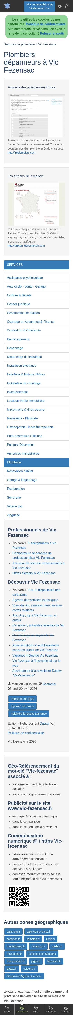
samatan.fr (32, 939)
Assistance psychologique (25, 277)
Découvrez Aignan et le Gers (24, 976)
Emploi (36, 1009)
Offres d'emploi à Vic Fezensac (33, 573)
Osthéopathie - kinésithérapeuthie (30, 427)
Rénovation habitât (20, 471)
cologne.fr (29, 968)
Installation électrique (21, 365)
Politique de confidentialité (46, 24)
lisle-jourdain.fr (16, 961)
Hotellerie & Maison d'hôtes (26, 374)
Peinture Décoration (20, 444)
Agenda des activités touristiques (35, 600)
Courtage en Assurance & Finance (31, 321)
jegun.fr (35, 961)
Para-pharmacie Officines (24, 436)
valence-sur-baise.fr (39, 931)
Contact (65, 1009)
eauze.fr (12, 968)
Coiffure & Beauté (19, 295)
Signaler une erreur (22, 706)
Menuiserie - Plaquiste (22, 418)
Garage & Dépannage (22, 480)
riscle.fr (50, 939)
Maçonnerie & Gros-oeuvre (25, 409)
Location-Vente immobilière (26, 400)
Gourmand (51, 1009)
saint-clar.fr (13, 931)
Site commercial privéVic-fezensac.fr (39, 6)
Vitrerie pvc (15, 506)
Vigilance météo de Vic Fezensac (35, 655)
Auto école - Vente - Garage (26, 286)
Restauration (16, 488)
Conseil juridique (18, 304)
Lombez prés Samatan (42, 953)
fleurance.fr (54, 961)
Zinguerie (13, 515)
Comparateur (22, 1009)
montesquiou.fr (16, 946)
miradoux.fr (38, 946)
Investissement (17, 392)
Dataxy (45, 723)
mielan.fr (57, 946)
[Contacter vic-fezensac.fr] (67, 6)
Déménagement (18, 339)
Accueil (7, 1009)
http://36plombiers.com (21, 152)
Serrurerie (14, 497)
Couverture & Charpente (24, 330)
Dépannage (15, 348)
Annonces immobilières (23, 453)
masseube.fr (14, 953)
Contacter (49, 684)
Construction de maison (23, 312)
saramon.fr (13, 939)
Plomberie (14, 462)
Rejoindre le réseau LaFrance (29, 713)
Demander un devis (22, 698)
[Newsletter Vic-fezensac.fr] (59, 6)
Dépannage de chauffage (24, 356)
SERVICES (15, 264)
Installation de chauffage (24, 383)
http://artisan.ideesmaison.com (26, 245)
